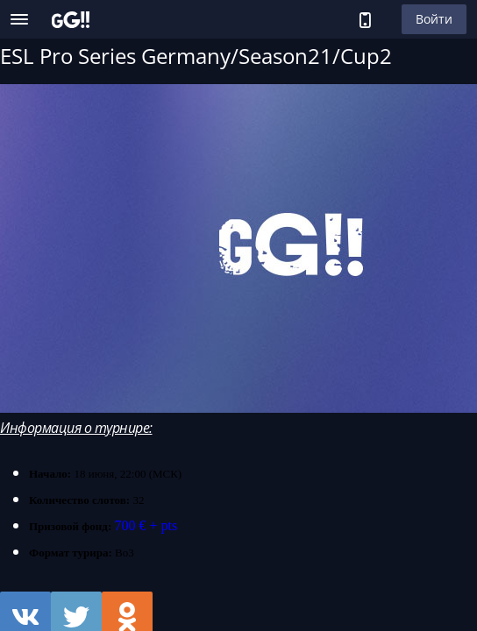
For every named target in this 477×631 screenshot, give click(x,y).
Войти (434, 19)
